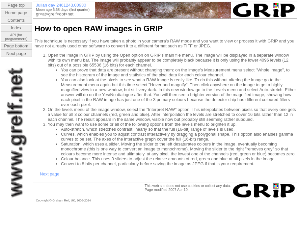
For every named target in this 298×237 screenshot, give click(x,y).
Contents (16, 20)
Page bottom (16, 45)
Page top (16, 5)
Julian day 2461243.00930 (61, 5)
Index (16, 27)
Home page (16, 12)
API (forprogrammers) (16, 37)
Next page (16, 53)
